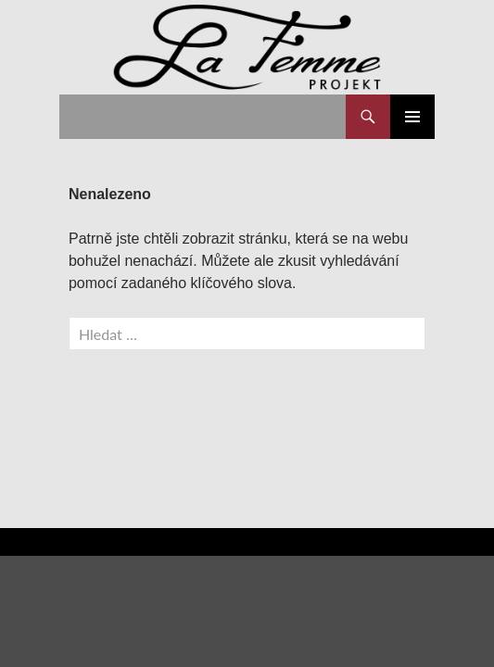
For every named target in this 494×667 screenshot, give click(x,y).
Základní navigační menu (412, 116)
